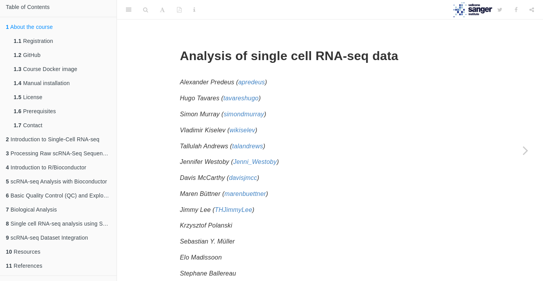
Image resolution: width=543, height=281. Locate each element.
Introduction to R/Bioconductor (46, 167)
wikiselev (242, 130)
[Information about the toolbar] (194, 10)
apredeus (251, 82)
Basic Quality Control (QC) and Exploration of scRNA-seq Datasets (61, 195)
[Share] (532, 10)
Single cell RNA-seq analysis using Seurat (61, 224)
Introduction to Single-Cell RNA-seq (52, 139)
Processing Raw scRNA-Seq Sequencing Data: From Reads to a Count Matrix (61, 153)
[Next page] (525, 150)
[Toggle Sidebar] (128, 10)
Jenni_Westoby (255, 161)
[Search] (145, 10)
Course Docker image (45, 69)
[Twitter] (500, 10)
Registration (33, 41)
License (28, 97)
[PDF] (179, 10)
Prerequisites (35, 111)
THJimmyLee (233, 209)
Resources (23, 252)
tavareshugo (240, 98)
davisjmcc (243, 177)
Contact (28, 125)
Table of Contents (28, 7)
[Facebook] (516, 10)
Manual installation (42, 83)
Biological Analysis (31, 209)
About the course (29, 27)
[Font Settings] (162, 10)
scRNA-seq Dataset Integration (47, 238)
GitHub (27, 55)
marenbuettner (245, 193)
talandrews (247, 146)
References (24, 266)
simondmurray (244, 114)
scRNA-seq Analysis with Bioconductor (56, 181)
